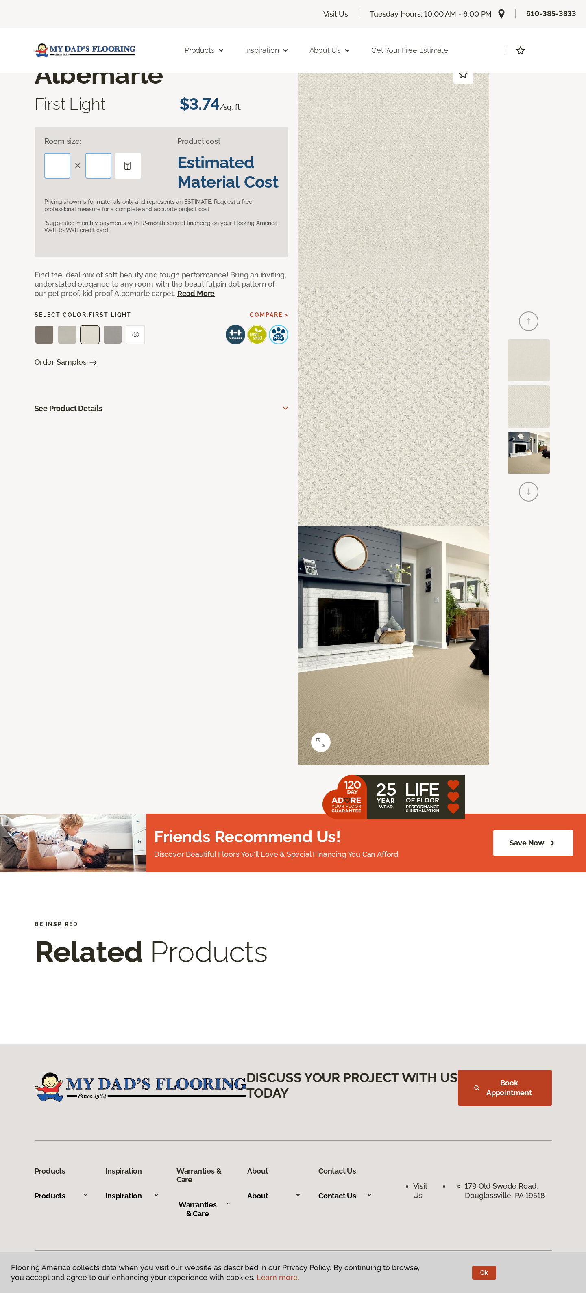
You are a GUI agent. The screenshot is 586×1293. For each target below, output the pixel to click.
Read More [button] (196, 293)
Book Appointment (503, 1088)
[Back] (528, 321)
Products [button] (204, 50)
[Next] (528, 492)
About (274, 1195)
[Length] (57, 166)
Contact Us (345, 1195)
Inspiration (132, 1195)
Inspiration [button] (267, 50)
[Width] (98, 166)
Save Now (533, 843)
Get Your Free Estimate (409, 50)
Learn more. (278, 1277)
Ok (484, 1272)
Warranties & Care (205, 1209)
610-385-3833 (551, 13)
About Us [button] (330, 50)
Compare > (269, 314)
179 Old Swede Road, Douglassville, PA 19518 (505, 1191)
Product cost (198, 141)
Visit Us (336, 14)
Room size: (62, 141)
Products (62, 1195)
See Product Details (69, 408)
